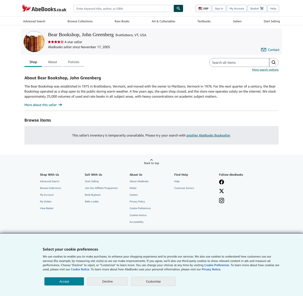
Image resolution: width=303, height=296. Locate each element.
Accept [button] (64, 281)
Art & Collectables (163, 21)
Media (133, 188)
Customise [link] (153, 281)
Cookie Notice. (80, 269)
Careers (134, 194)
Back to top (151, 163)
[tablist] (54, 62)
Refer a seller (92, 201)
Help (273, 8)
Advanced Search (34, 21)
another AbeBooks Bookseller (208, 135)
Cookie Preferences (140, 208)
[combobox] (124, 8)
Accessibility (137, 221)
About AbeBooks (139, 181)
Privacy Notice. (211, 269)
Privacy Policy (137, 201)
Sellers (237, 21)
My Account (237, 8)
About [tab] (52, 63)
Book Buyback (93, 194)
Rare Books (122, 21)
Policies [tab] (73, 63)
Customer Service (184, 188)
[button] (273, 62)
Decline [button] (107, 281)
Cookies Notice (138, 215)
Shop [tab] (33, 63)
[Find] (178, 8)
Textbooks (204, 21)
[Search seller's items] (235, 62)
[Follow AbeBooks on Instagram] (238, 200)
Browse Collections (80, 21)
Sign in (219, 8)
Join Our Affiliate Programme (101, 188)
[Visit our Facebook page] (238, 182)
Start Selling (272, 21)
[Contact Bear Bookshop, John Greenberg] (270, 49)
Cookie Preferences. (217, 265)
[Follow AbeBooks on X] (238, 191)
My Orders (45, 201)
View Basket (46, 208)
